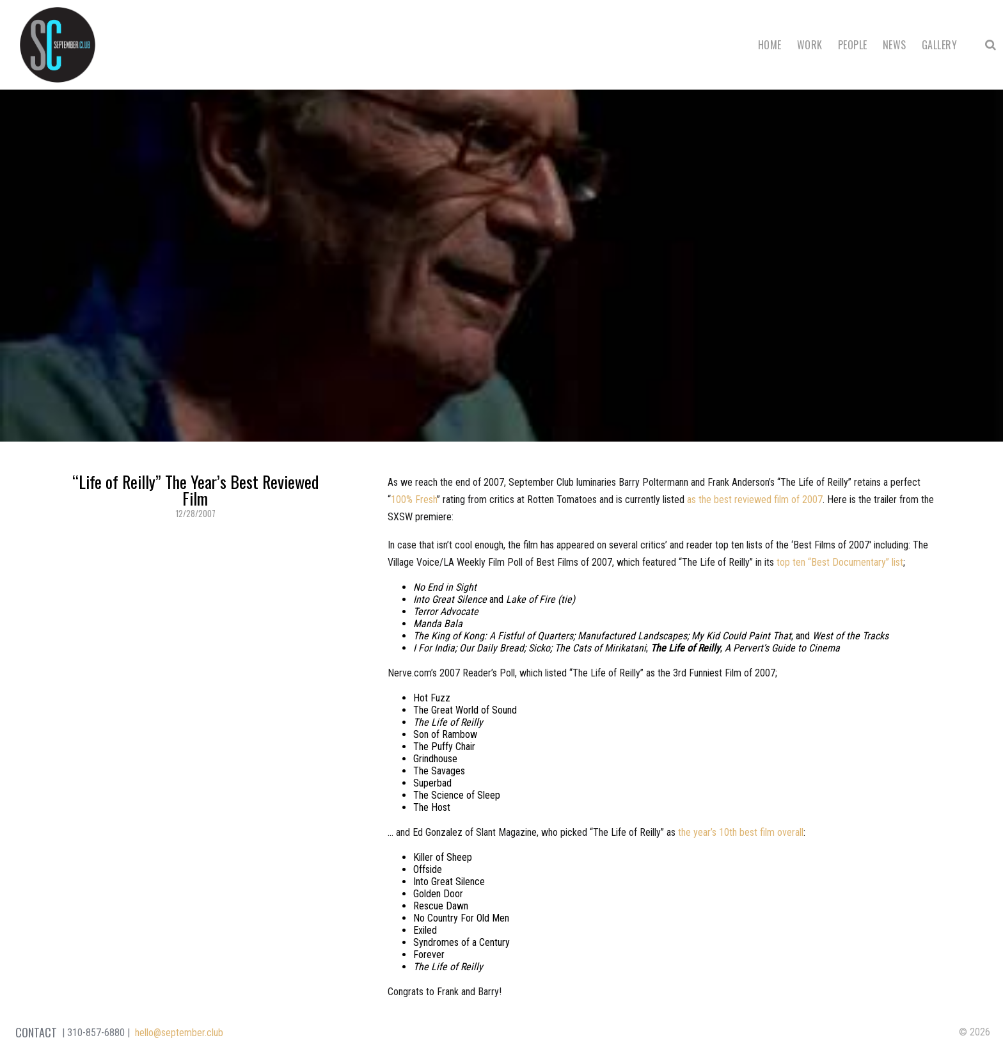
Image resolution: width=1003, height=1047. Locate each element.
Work (810, 44)
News (894, 44)
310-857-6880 (96, 1033)
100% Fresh (414, 499)
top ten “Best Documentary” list (840, 562)
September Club (57, 44)
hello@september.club (179, 1033)
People (852, 44)
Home (770, 44)
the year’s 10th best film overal (740, 832)
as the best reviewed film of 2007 (755, 499)
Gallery (939, 44)
